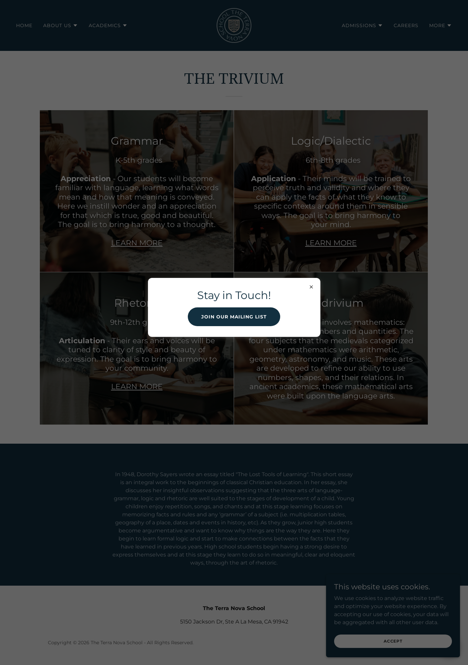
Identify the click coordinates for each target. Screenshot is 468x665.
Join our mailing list (234, 317)
